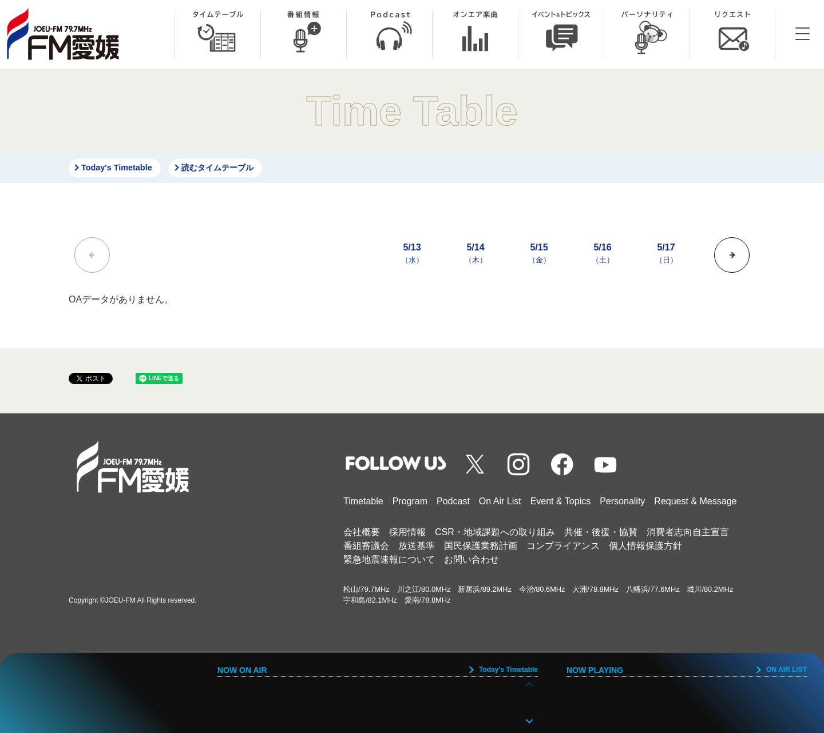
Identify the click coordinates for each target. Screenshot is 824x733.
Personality (622, 501)
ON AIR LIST (786, 670)
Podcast (453, 501)
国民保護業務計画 (480, 546)
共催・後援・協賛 (600, 532)
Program (410, 501)
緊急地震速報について (389, 559)
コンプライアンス (563, 546)
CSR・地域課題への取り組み (495, 532)
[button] (732, 255)
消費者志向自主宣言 (688, 532)
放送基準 (416, 546)
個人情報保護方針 (645, 546)
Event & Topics (560, 501)
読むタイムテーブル (217, 167)
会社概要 (361, 532)
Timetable (363, 501)
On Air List (500, 501)
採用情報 (407, 532)
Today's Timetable (116, 167)
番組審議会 (366, 546)
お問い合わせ (471, 559)
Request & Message (695, 501)
